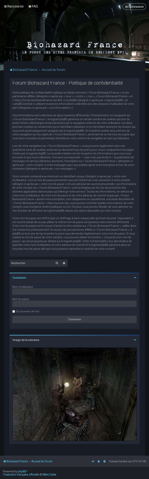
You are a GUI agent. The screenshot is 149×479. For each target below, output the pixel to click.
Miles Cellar (49, 474)
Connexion (19, 277)
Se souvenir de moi (27, 311)
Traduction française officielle (21, 474)
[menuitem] (33, 6)
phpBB (22, 471)
